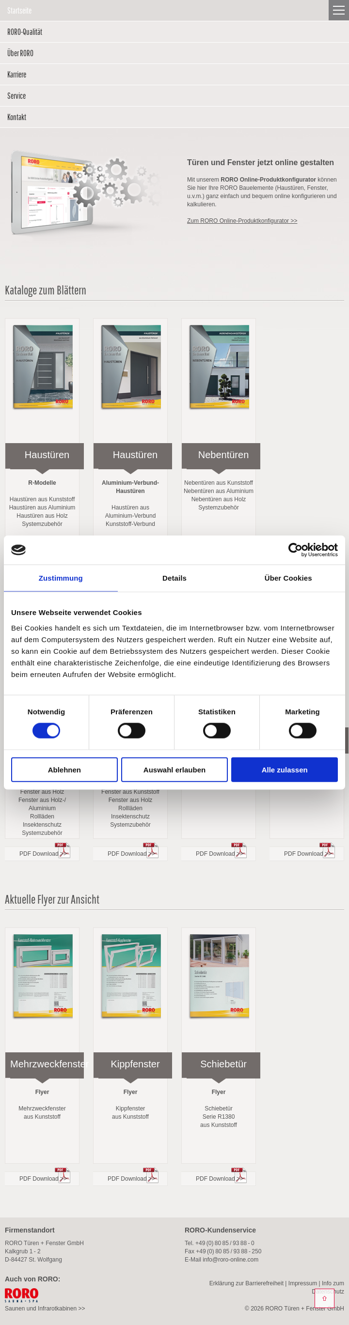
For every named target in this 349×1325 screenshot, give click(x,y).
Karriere (16, 74)
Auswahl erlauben (174, 769)
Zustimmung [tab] (61, 578)
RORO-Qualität (24, 31)
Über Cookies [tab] (288, 578)
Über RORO (20, 53)
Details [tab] (174, 578)
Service (16, 95)
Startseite (19, 10)
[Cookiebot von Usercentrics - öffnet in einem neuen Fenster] (295, 550)
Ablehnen (64, 769)
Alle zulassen (285, 769)
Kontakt (16, 117)
